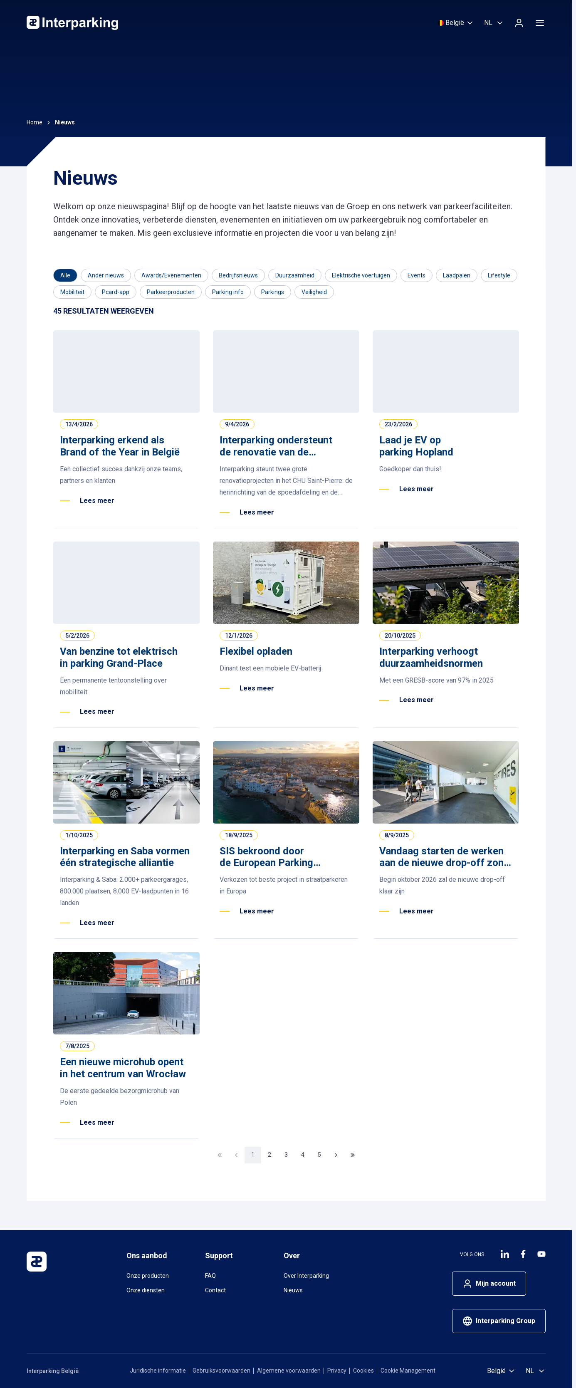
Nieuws (293, 1290)
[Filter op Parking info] (228, 292)
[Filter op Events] (416, 275)
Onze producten (147, 1275)
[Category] (65, 275)
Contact (215, 1290)
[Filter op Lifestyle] (499, 275)
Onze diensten (145, 1290)
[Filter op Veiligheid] (314, 292)
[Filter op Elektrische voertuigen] (361, 275)
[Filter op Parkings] (272, 292)
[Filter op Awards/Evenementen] (171, 275)
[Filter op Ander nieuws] (106, 275)
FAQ (210, 1275)
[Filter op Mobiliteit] (72, 292)
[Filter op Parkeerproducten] (171, 292)
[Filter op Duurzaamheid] (294, 275)
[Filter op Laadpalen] (456, 275)
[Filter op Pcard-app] (115, 292)
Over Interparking (306, 1275)
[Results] (103, 311)
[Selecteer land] (456, 23)
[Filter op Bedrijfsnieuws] (238, 275)
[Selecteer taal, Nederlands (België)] (494, 23)
